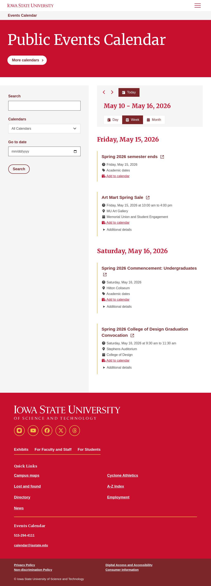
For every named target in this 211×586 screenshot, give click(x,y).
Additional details (119, 229)
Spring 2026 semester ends (133, 156)
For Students (89, 449)
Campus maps (26, 475)
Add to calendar (116, 176)
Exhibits (21, 449)
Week (132, 119)
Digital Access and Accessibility (129, 565)
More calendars (25, 60)
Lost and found (27, 486)
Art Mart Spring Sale (125, 197)
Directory (22, 497)
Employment (118, 497)
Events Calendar (22, 15)
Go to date (17, 142)
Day (113, 119)
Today (129, 92)
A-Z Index (115, 486)
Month (154, 119)
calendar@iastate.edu (31, 545)
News (19, 508)
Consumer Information (122, 569)
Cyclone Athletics (122, 475)
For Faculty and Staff (53, 449)
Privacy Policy (24, 565)
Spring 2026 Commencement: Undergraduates (150, 267)
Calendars (17, 119)
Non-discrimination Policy (33, 569)
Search (14, 96)
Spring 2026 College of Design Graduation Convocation (145, 332)
